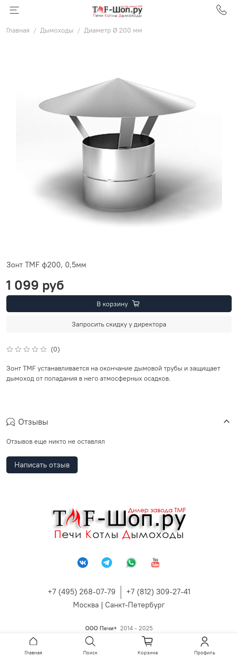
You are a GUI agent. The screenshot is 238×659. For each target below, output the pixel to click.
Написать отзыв (42, 465)
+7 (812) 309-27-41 (158, 591)
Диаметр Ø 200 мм (113, 30)
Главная (18, 30)
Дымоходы (56, 30)
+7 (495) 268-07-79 (82, 591)
